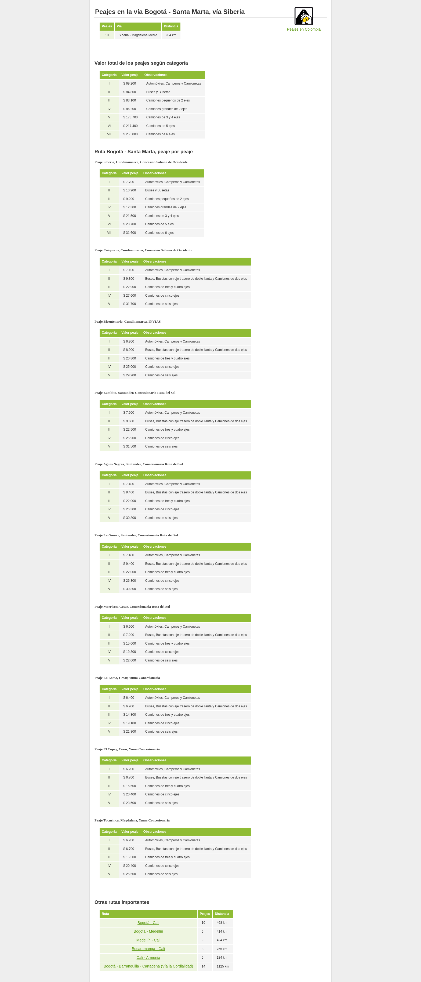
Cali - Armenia (148, 957)
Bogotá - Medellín (148, 931)
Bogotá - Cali (148, 923)
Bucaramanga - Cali (148, 949)
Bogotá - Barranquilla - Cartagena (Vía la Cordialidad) (148, 966)
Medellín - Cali (148, 940)
